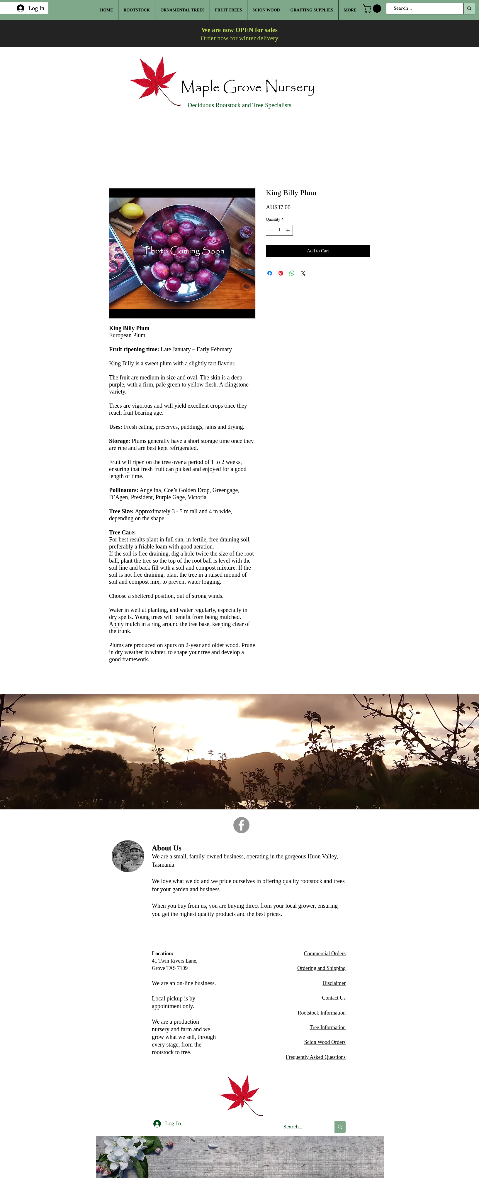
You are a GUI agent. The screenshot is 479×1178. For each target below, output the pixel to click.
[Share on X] (303, 273)
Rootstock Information (322, 1013)
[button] (373, 8)
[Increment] (288, 230)
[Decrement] (270, 230)
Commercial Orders (325, 953)
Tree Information (328, 1027)
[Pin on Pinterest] (280, 273)
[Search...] (422, 8)
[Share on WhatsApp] (291, 273)
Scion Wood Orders (325, 1042)
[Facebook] (241, 825)
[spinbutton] (279, 230)
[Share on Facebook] (269, 273)
